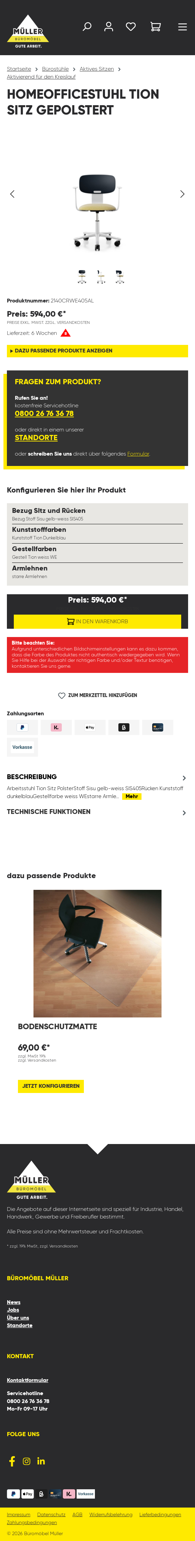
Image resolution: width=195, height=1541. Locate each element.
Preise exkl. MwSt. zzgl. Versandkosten (48, 323)
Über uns (18, 1318)
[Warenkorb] (155, 27)
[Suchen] (86, 28)
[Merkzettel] (130, 28)
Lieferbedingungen (160, 1515)
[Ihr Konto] (108, 28)
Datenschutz (51, 1515)
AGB (77, 1515)
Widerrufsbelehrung (111, 1515)
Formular (138, 454)
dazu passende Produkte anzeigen (64, 351)
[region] (97, 212)
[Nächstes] (182, 194)
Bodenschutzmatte (57, 1027)
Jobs (13, 1310)
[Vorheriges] (12, 194)
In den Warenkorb (97, 620)
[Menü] (182, 28)
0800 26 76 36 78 (44, 414)
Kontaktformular (27, 1380)
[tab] (97, 786)
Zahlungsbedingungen (32, 1523)
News (13, 1302)
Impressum (18, 1515)
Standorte (36, 438)
